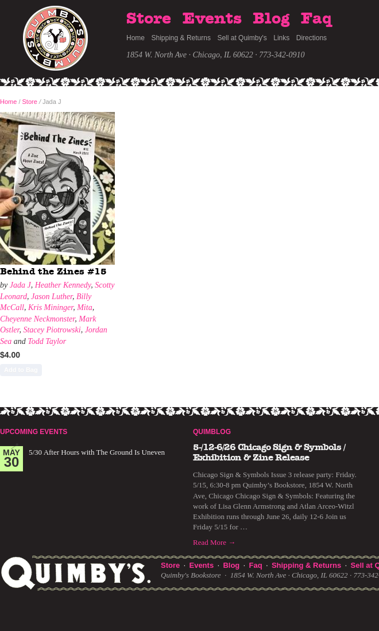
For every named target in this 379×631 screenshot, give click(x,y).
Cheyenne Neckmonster (37, 319)
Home (135, 38)
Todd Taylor (47, 341)
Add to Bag (21, 369)
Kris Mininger (50, 307)
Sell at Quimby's (241, 38)
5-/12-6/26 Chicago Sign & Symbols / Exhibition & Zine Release (269, 452)
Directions (311, 38)
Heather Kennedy (63, 285)
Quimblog (212, 432)
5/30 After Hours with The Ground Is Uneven (97, 452)
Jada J (20, 285)
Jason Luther (51, 296)
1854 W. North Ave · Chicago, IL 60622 (189, 55)
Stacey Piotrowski (51, 330)
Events (212, 19)
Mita (84, 307)
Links (281, 38)
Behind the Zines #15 (53, 271)
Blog (271, 19)
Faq (316, 19)
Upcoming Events (33, 432)
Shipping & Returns (181, 38)
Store (148, 19)
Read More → (214, 542)
